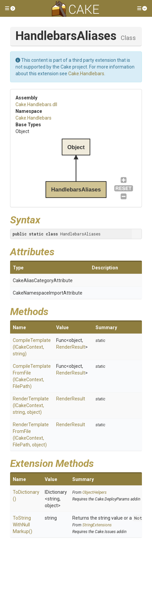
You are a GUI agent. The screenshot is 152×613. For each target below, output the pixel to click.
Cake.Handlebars (86, 73)
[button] (10, 8)
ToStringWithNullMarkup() (22, 524)
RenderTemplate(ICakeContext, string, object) (31, 405)
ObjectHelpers (94, 492)
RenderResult (70, 347)
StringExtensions (97, 525)
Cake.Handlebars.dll (36, 104)
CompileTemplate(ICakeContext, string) (32, 347)
